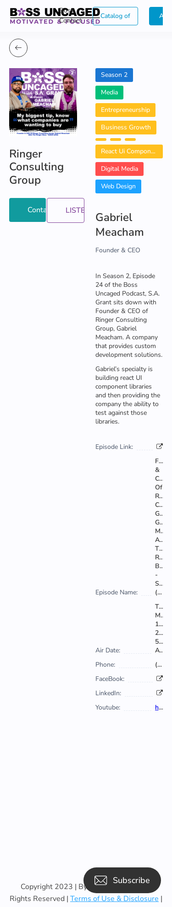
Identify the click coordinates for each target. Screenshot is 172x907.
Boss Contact (70, 15)
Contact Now (37, 210)
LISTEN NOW (75, 210)
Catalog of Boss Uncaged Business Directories (115, 18)
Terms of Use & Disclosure (114, 899)
